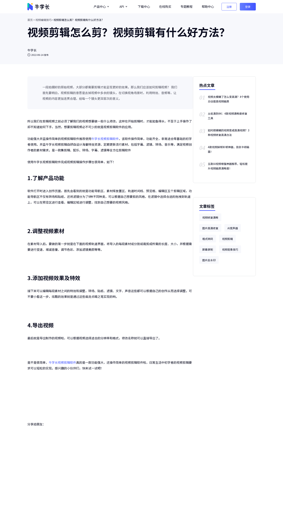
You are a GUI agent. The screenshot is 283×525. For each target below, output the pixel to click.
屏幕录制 (207, 249)
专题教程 (186, 6)
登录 (247, 7)
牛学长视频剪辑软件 (105, 138)
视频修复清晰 (210, 217)
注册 (229, 7)
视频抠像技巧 (230, 249)
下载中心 (144, 6)
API (122, 6)
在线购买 (165, 6)
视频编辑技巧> (44, 20)
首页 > (31, 20)
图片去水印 (209, 260)
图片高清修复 (210, 228)
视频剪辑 (227, 239)
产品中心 (100, 6)
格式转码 (207, 239)
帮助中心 (208, 6)
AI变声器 (232, 228)
